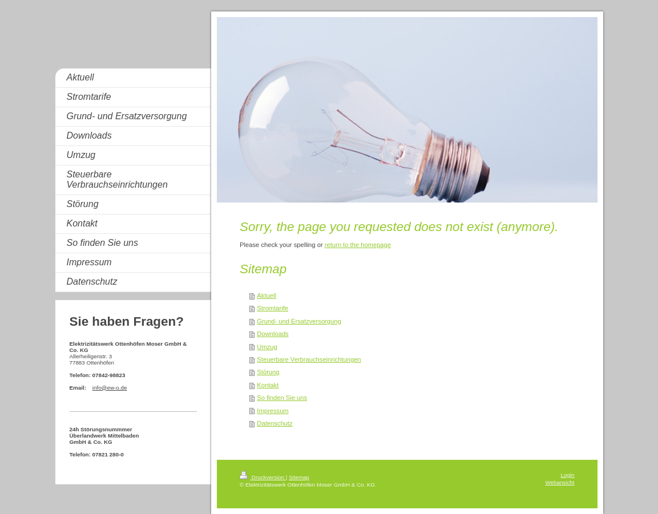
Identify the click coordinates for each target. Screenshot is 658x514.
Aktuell (266, 295)
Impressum (272, 410)
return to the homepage (358, 244)
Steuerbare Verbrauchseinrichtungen (309, 359)
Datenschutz (274, 423)
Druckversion (263, 477)
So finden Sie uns (282, 397)
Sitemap (299, 477)
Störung (268, 372)
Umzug (267, 346)
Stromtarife (272, 308)
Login (568, 475)
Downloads (272, 333)
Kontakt (267, 385)
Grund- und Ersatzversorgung (299, 321)
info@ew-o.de (109, 388)
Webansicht (559, 482)
